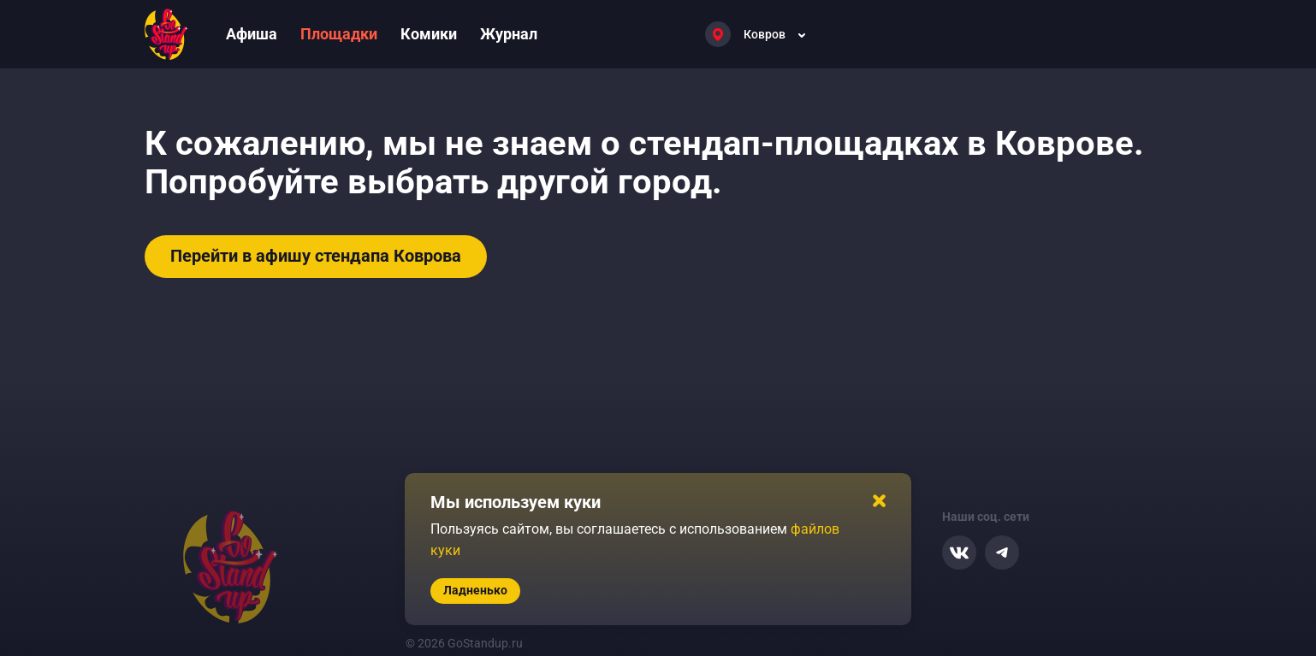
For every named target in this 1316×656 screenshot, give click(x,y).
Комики (428, 34)
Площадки (338, 34)
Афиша (251, 34)
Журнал (508, 34)
